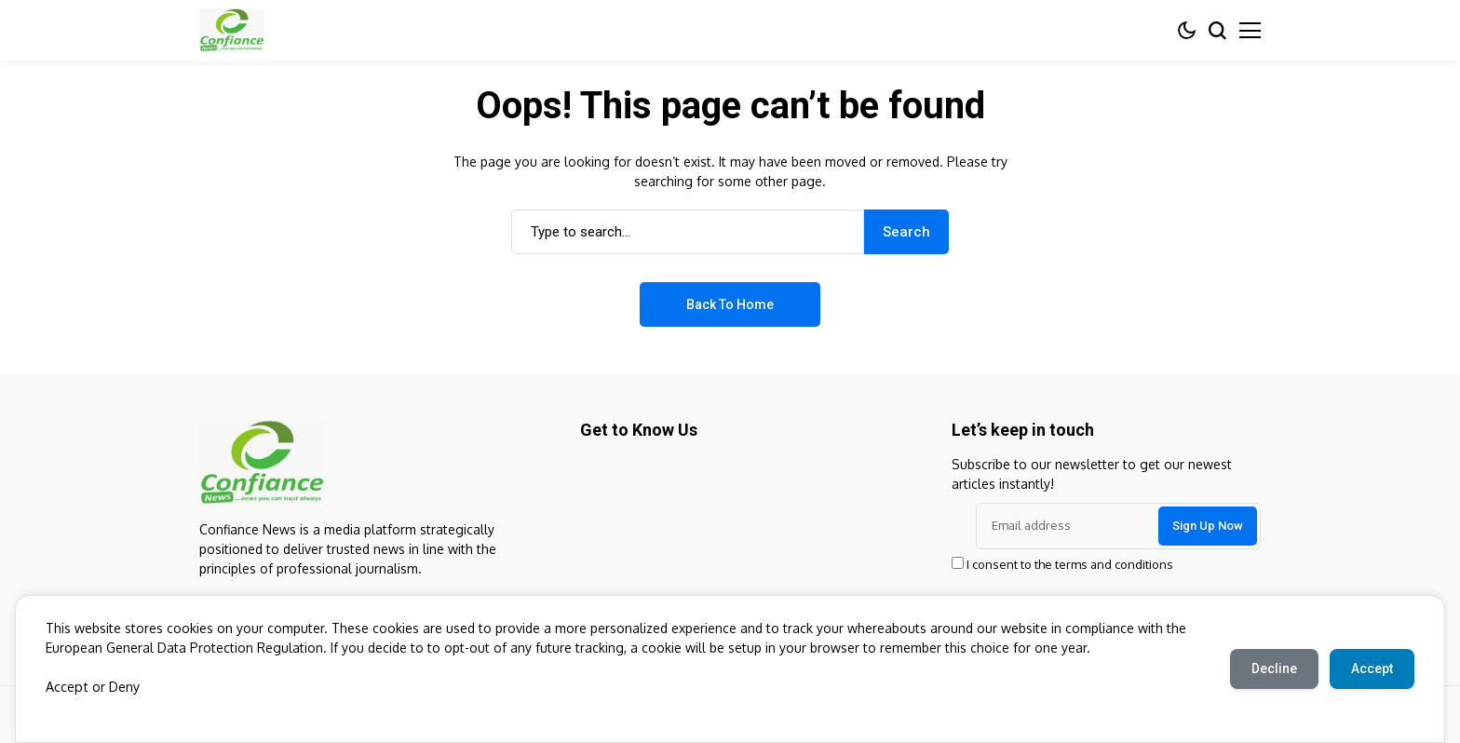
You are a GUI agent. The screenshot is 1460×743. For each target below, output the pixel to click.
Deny (122, 687)
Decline (1271, 668)
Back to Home (730, 304)
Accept (66, 687)
